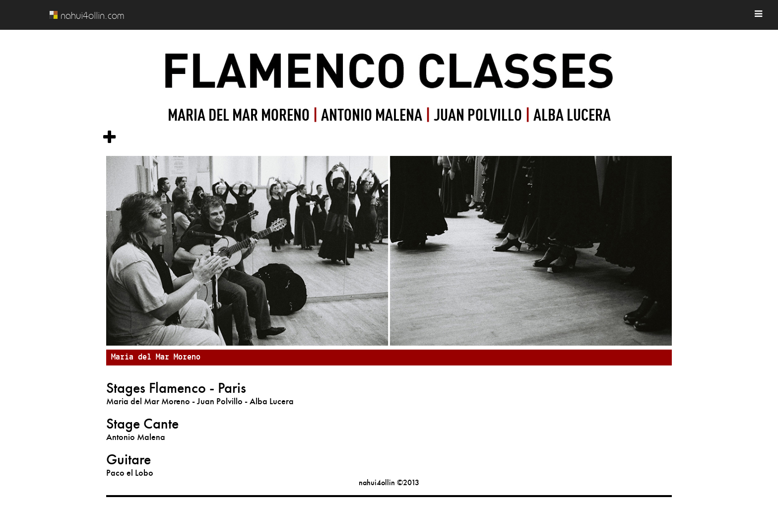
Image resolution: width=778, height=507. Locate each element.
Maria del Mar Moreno (155, 357)
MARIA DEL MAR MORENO (240, 114)
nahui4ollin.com (92, 15)
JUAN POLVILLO (478, 114)
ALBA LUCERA (572, 114)
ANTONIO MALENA (373, 114)
